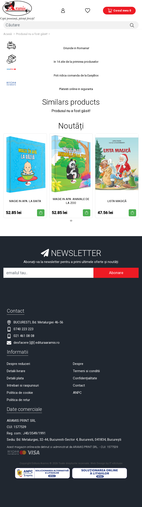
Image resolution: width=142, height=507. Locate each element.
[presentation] (70, 219)
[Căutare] (132, 24)
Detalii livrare (16, 370)
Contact (79, 385)
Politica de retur (18, 399)
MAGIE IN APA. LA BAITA (25, 200)
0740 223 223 (23, 328)
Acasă (7, 33)
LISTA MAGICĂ (116, 200)
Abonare (116, 272)
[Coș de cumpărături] (119, 10)
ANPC (77, 392)
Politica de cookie (20, 392)
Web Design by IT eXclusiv (106, 462)
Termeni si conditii (86, 370)
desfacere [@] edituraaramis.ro (37, 342)
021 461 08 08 (24, 335)
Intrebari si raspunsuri (23, 385)
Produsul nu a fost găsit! (32, 33)
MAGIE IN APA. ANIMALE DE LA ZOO (71, 200)
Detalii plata (15, 377)
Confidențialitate (85, 377)
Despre (78, 363)
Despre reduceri (18, 363)
